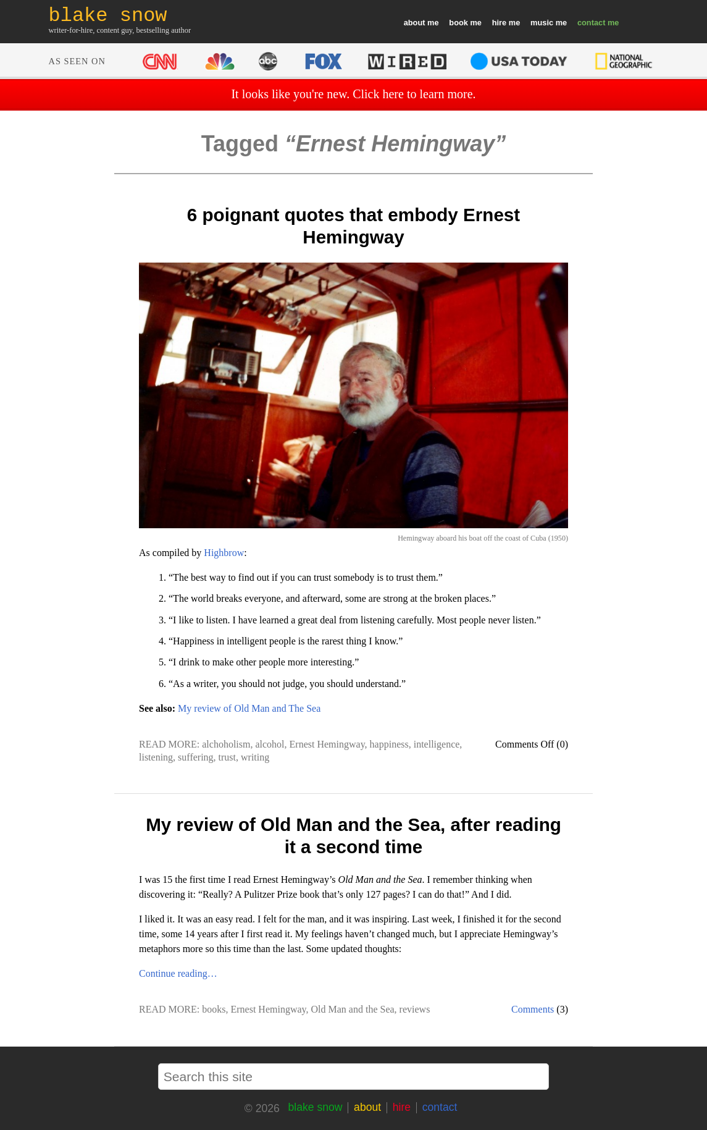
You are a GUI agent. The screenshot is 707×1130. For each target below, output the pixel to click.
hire (499, 22)
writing (255, 757)
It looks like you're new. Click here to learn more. (353, 94)
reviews (415, 1009)
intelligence (437, 744)
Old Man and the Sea (353, 1009)
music (541, 22)
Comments (532, 1009)
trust (227, 757)
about (414, 22)
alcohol (269, 744)
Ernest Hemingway (327, 744)
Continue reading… (178, 973)
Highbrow (224, 552)
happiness (389, 744)
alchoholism (226, 744)
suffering (195, 757)
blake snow (315, 1107)
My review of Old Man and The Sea (249, 708)
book (458, 22)
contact (591, 22)
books (213, 1009)
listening (156, 757)
